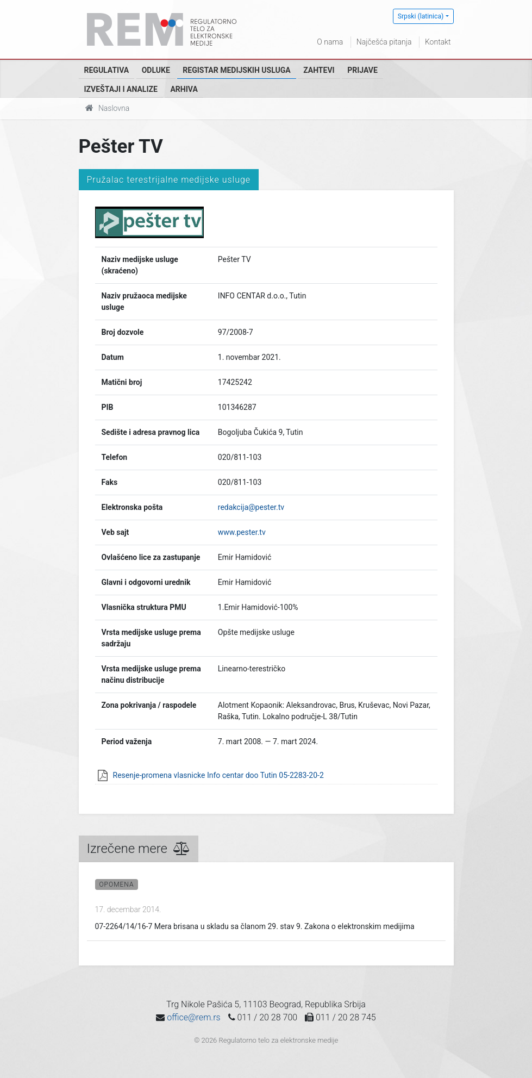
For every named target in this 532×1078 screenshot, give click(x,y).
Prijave (362, 70)
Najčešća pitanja (384, 42)
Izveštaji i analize (121, 89)
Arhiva (183, 89)
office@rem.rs (193, 1017)
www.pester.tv (242, 532)
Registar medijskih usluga (236, 70)
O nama (330, 42)
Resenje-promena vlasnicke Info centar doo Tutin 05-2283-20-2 (218, 775)
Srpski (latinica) (421, 16)
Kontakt (438, 42)
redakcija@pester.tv (251, 507)
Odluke (156, 70)
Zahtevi (318, 70)
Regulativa (106, 70)
